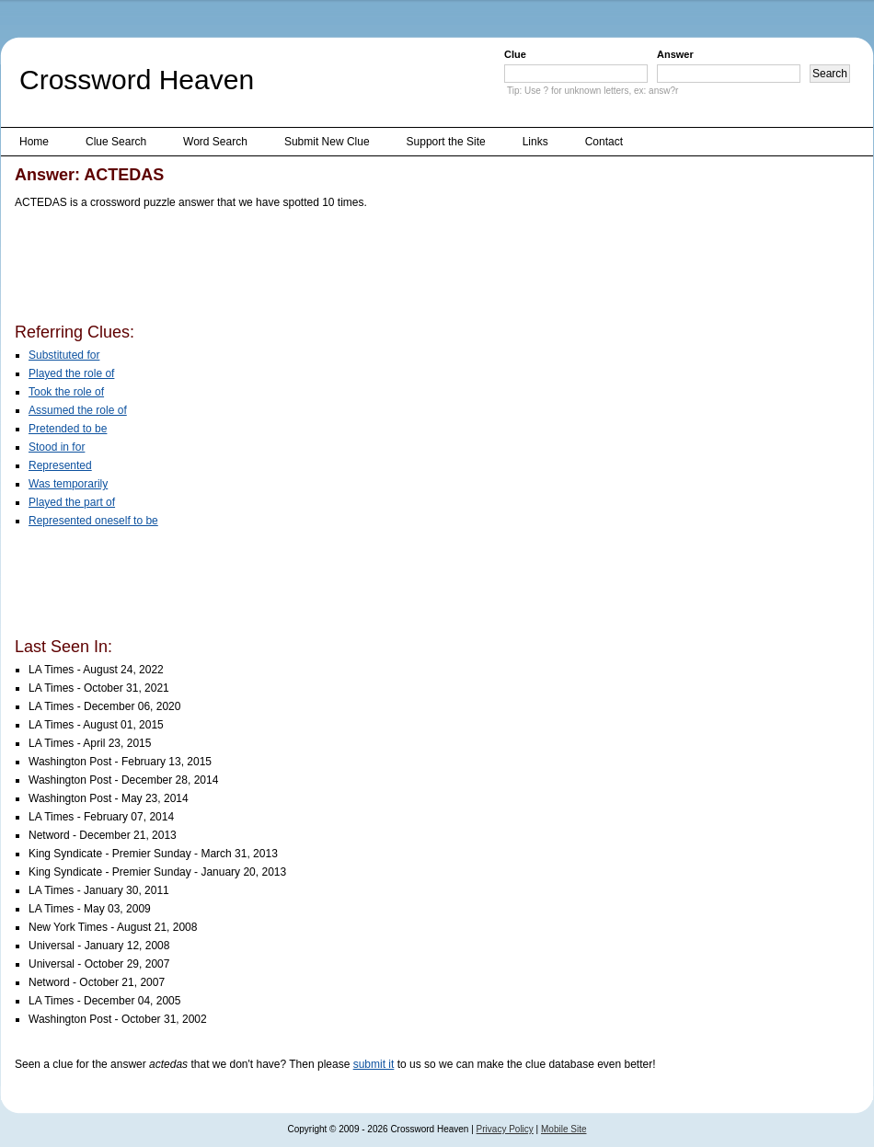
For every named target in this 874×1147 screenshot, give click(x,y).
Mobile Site (563, 1129)
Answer (675, 54)
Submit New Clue (327, 141)
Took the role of (66, 391)
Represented (60, 465)
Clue (515, 54)
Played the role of (71, 373)
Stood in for (57, 447)
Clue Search (116, 141)
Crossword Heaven (136, 79)
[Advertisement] (349, 269)
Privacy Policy (505, 1129)
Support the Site (446, 141)
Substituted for (64, 355)
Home (34, 141)
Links (535, 141)
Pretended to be (68, 428)
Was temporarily (68, 483)
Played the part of (72, 502)
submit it (374, 1064)
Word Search (215, 141)
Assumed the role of (78, 410)
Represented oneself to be (93, 520)
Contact (604, 141)
